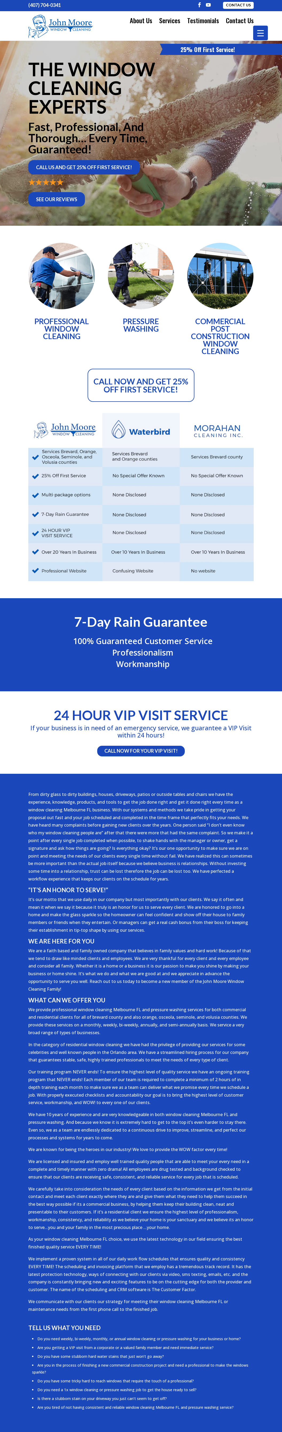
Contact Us (238, 5)
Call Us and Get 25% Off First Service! (84, 166)
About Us (141, 20)
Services (169, 20)
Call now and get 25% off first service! (140, 383)
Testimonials (203, 20)
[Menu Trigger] (260, 33)
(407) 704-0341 (44, 5)
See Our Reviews (56, 198)
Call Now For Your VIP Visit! (141, 749)
